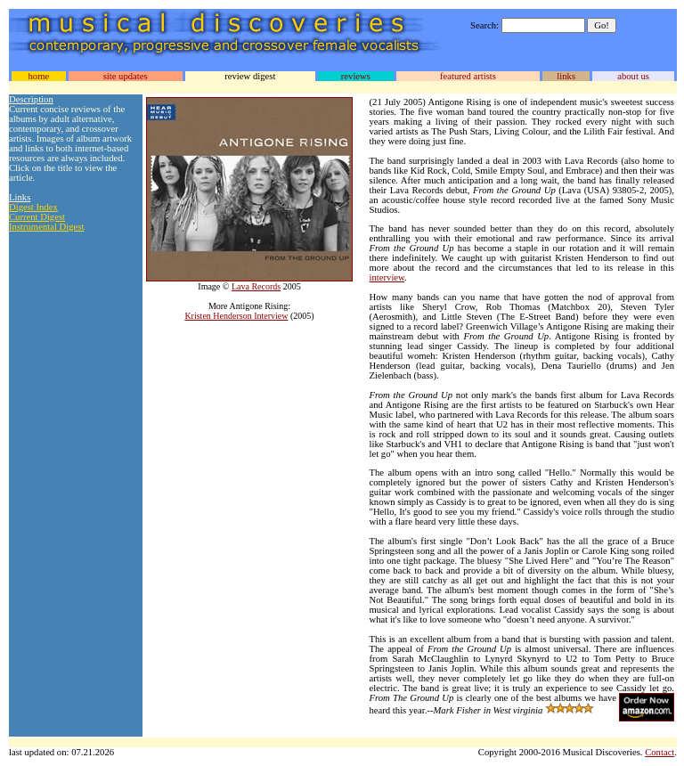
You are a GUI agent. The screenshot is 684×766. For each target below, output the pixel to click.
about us (633, 76)
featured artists (468, 76)
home (38, 76)
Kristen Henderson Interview (236, 316)
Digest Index (33, 207)
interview (387, 277)
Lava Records (256, 286)
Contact (659, 752)
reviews (355, 76)
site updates (125, 76)
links (566, 76)
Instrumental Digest (46, 227)
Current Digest (37, 217)
